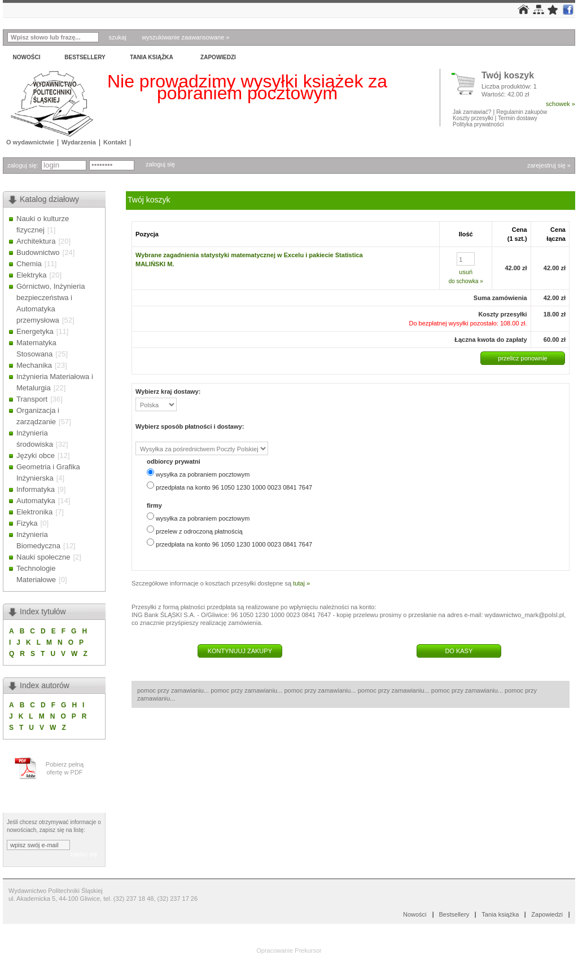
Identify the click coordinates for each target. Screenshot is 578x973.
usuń (465, 271)
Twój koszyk (507, 76)
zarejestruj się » (549, 165)
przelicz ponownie (522, 358)
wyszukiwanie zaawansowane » (185, 37)
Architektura (35, 241)
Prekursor (308, 950)
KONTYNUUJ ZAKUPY (240, 651)
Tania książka (151, 57)
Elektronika (34, 512)
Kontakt (114, 142)
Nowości (27, 57)
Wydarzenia (79, 142)
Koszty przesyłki (473, 118)
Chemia (29, 263)
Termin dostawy (517, 118)
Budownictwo (38, 252)
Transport (31, 399)
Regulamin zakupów (521, 112)
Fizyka (27, 523)
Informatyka (35, 489)
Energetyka (35, 331)
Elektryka (31, 275)
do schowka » (466, 281)
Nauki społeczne (43, 557)
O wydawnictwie (30, 142)
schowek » (560, 103)
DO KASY (458, 651)
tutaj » (301, 583)
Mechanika (34, 365)
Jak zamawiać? (472, 112)
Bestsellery (84, 57)
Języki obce (35, 455)
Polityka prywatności (478, 124)
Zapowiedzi (218, 57)
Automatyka (35, 500)
